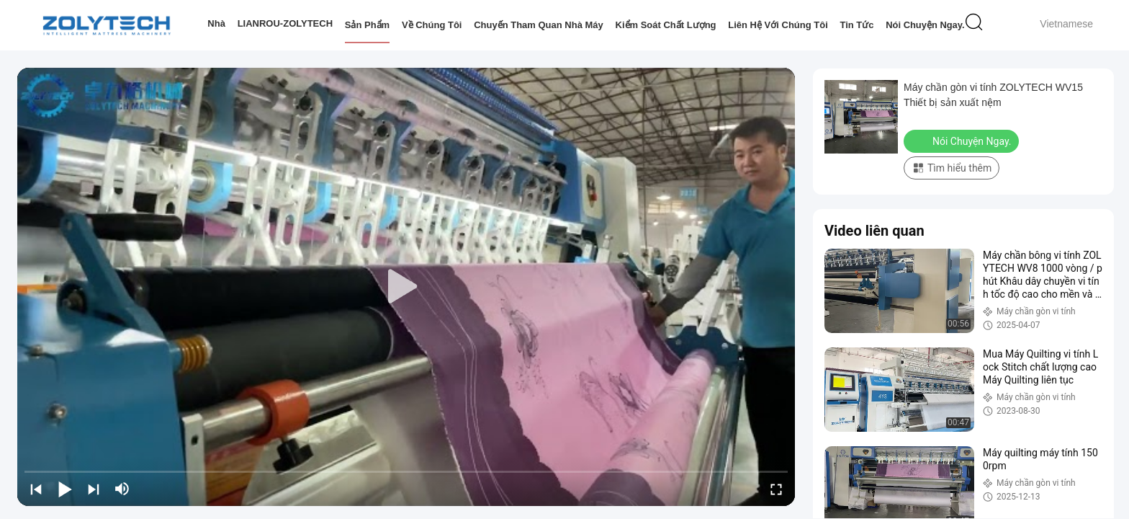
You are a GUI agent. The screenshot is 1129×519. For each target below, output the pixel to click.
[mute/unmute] (122, 489)
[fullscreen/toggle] (776, 489)
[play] (406, 287)
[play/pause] (64, 489)
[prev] (36, 489)
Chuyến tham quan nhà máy (538, 24)
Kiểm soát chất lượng (665, 24)
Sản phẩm (367, 24)
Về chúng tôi (432, 24)
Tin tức (856, 24)
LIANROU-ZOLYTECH (285, 23)
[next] (93, 489)
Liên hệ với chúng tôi (778, 24)
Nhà (216, 23)
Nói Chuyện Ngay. (925, 24)
